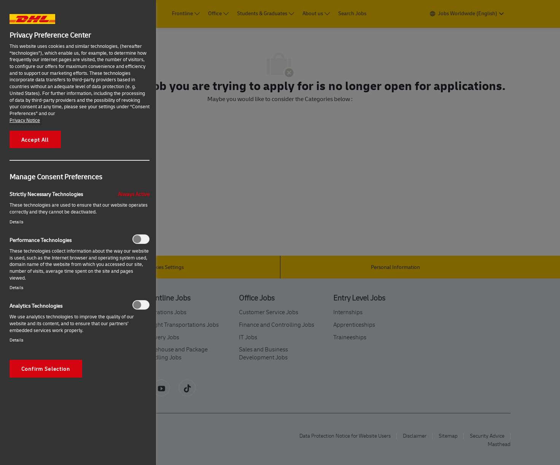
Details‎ (16, 221)
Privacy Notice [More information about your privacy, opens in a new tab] (25, 120)
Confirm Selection (45, 368)
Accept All (35, 139)
